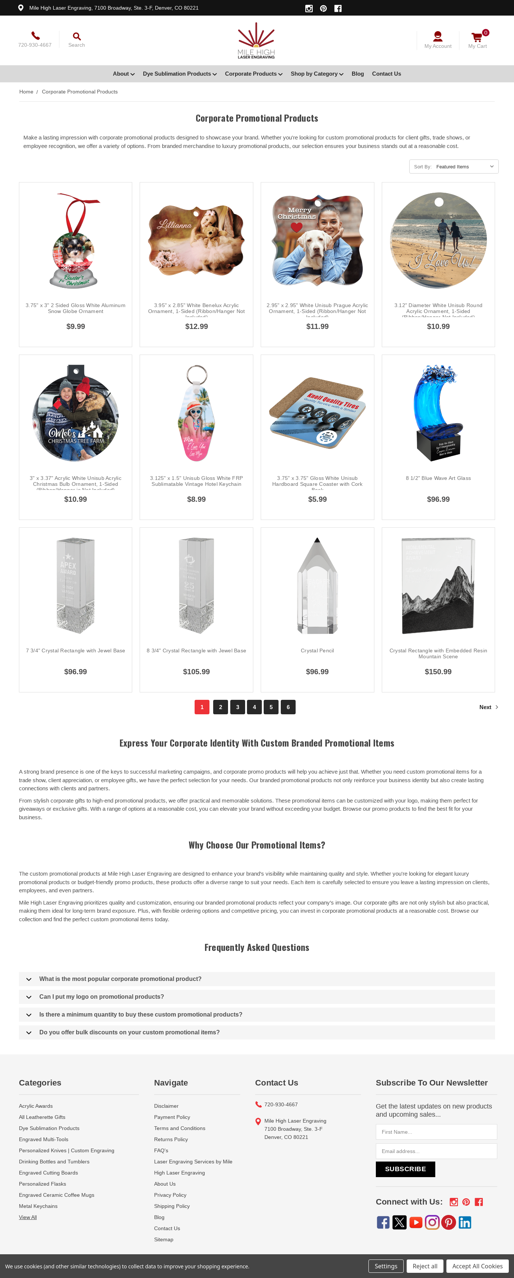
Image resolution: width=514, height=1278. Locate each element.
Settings (386, 1266)
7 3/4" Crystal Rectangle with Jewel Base (76, 650)
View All (28, 1217)
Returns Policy (171, 1139)
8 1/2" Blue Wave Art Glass (438, 478)
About (124, 73)
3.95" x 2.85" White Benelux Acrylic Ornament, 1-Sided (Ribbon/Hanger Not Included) (196, 311)
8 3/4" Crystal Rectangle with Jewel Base (196, 650)
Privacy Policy (170, 1195)
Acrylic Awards (36, 1106)
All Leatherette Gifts (42, 1117)
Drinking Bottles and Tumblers (54, 1162)
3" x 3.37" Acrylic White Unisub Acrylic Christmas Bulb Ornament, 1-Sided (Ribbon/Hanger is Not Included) (75, 484)
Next (489, 707)
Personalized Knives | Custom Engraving (66, 1150)
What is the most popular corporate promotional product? (114, 979)
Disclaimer (166, 1106)
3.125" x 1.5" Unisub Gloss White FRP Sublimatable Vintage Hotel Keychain (196, 481)
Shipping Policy (172, 1206)
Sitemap (163, 1239)
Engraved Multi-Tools (43, 1139)
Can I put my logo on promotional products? (95, 997)
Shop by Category (317, 73)
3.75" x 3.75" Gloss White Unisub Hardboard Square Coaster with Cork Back (317, 484)
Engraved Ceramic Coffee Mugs (56, 1195)
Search (76, 45)
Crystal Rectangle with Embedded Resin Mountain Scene (438, 653)
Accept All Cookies (477, 1266)
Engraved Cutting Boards (48, 1173)
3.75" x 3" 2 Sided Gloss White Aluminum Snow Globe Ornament (76, 308)
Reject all (425, 1266)
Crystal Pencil (317, 650)
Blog (358, 73)
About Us (165, 1184)
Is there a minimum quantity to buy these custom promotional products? (134, 1014)
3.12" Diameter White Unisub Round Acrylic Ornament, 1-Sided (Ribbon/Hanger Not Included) (438, 311)
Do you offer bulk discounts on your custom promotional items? (123, 1032)
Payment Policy (172, 1117)
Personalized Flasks (42, 1184)
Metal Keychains (38, 1206)
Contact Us (386, 73)
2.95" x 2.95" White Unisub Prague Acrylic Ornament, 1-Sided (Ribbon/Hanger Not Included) (317, 311)
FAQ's (161, 1150)
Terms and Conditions (179, 1128)
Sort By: (423, 166)
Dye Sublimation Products (180, 73)
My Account (438, 46)
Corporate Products (254, 73)
